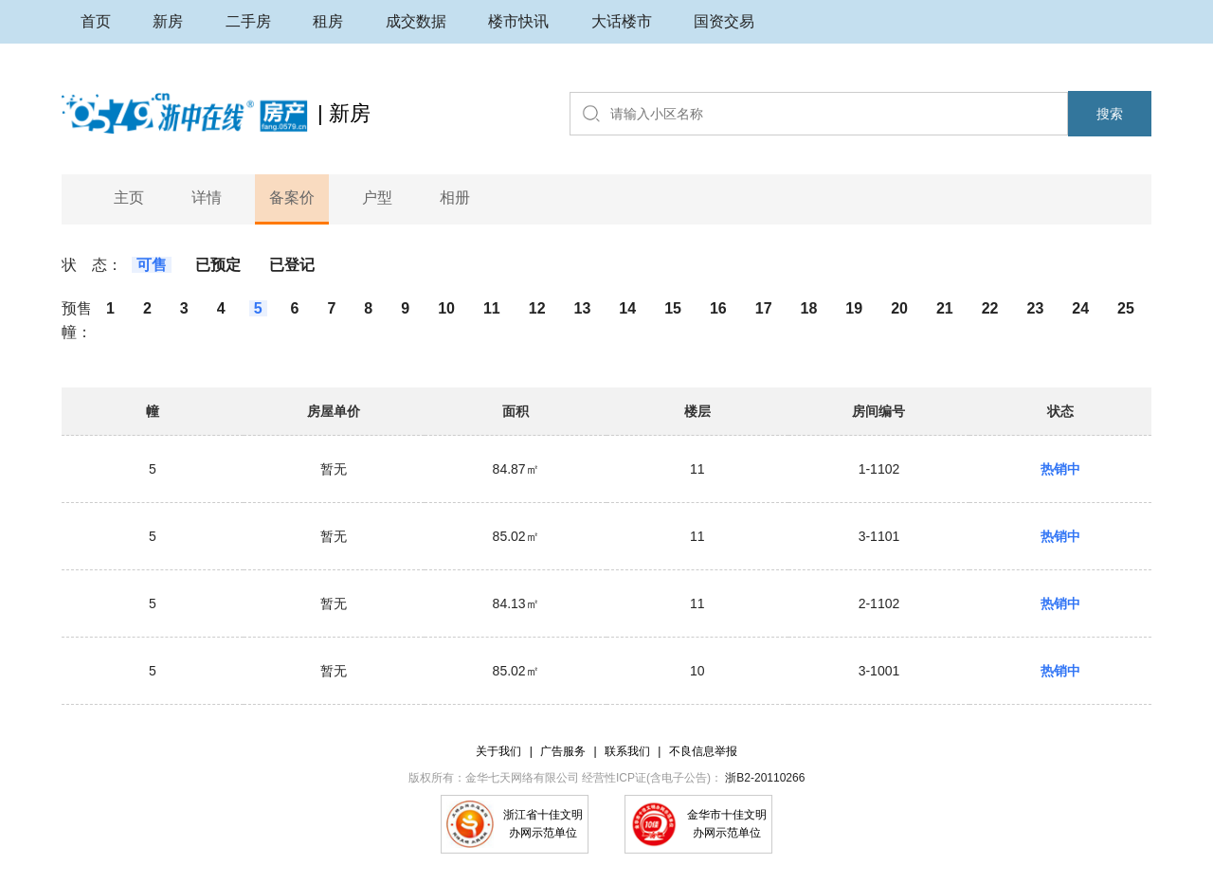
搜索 (1109, 113)
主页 (129, 197)
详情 (206, 197)
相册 (455, 197)
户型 (377, 197)
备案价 (292, 197)
